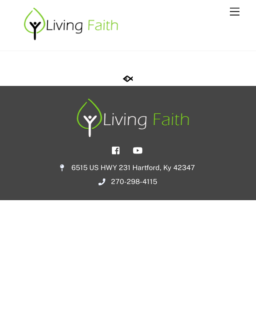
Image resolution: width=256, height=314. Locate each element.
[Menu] (234, 11)
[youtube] (137, 149)
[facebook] (116, 149)
